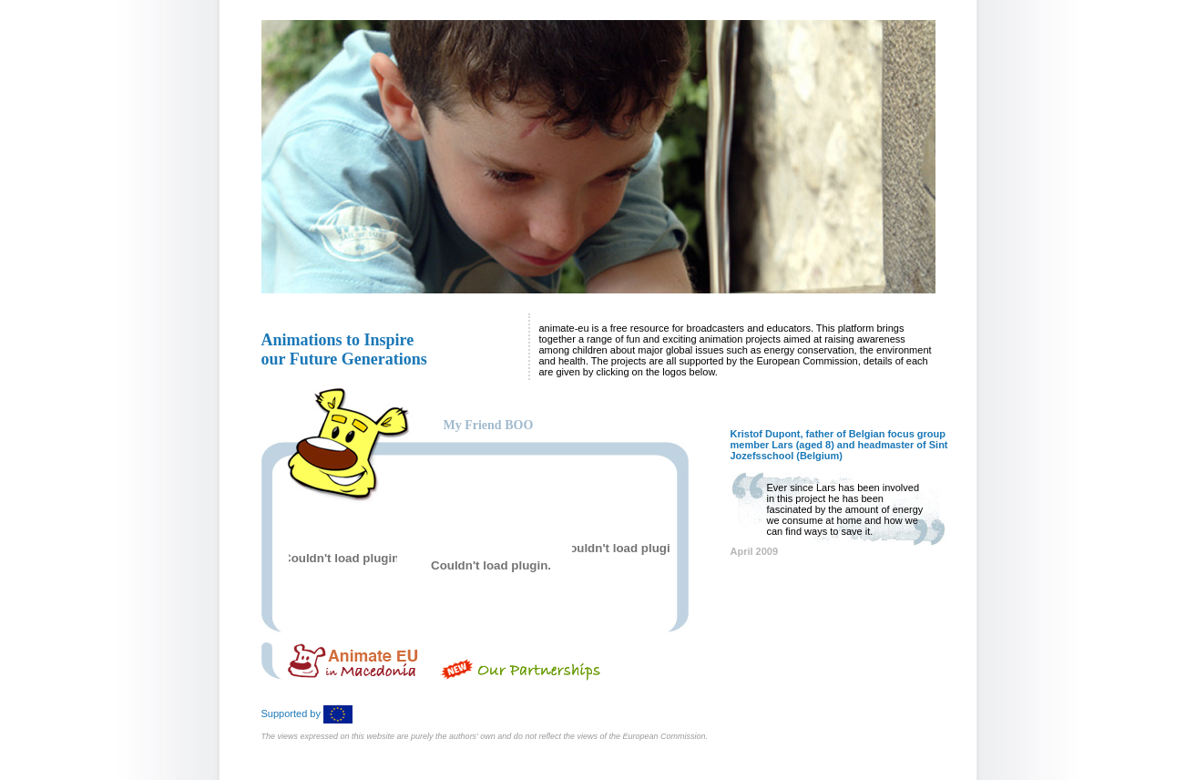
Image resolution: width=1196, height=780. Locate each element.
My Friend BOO (489, 425)
